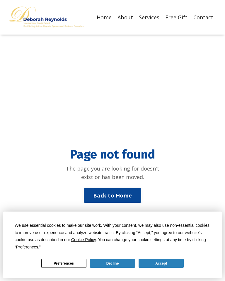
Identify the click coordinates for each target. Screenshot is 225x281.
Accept (161, 263)
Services (149, 17)
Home (104, 17)
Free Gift (176, 17)
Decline (112, 263)
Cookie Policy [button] (83, 239)
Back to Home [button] (112, 195)
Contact (203, 17)
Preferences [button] (27, 247)
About (125, 17)
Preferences (64, 263)
